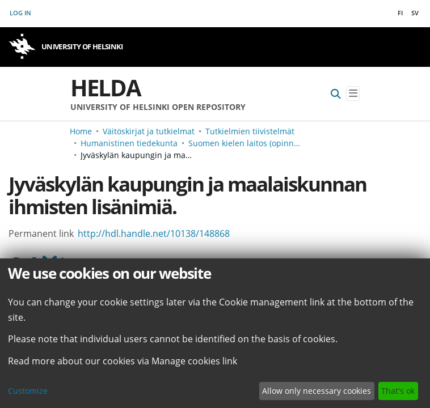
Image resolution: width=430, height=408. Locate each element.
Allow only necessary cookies (316, 390)
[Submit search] (336, 94)
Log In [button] (21, 12)
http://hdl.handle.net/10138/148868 (154, 233)
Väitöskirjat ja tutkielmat (149, 131)
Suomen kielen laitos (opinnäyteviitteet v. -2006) (245, 143)
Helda (105, 87)
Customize (28, 390)
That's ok (398, 390)
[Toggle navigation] (353, 93)
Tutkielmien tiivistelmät (249, 131)
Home (81, 131)
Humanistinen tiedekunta (129, 143)
